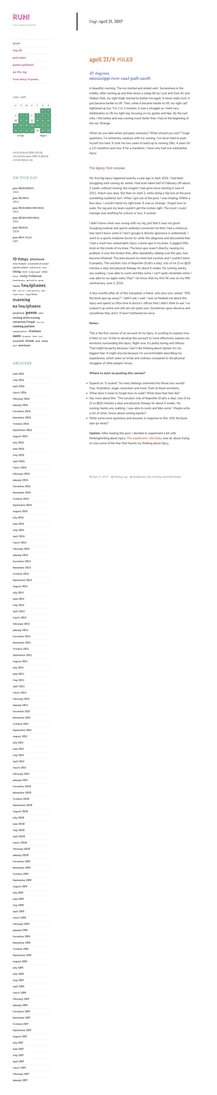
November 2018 (22, 942)
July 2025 (18, 442)
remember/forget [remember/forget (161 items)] (24, 322)
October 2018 (21, 949)
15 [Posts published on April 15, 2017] (43, 120)
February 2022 (21, 699)
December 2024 (22, 486)
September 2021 (22, 730)
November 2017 (21, 1017)
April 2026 (18, 386)
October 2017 (20, 1024)
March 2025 (19, 467)
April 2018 (18, 986)
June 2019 (18, 899)
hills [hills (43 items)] (14, 291)
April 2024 (19, 536)
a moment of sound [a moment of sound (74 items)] (38, 264)
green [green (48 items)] (41, 280)
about (16, 43)
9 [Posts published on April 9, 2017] (48, 115)
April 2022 (19, 686)
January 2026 (20, 405)
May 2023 (18, 605)
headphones (139, 477)
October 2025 (21, 423)
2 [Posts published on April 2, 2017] (48, 110)
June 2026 (18, 373)
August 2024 (20, 511)
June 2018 (18, 974)
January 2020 (20, 855)
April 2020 (19, 836)
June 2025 (18, 448)
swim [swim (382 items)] (17, 336)
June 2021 (18, 749)
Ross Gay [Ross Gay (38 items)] (40, 322)
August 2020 (20, 811)
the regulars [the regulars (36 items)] (26, 336)
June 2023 (18, 599)
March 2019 (19, 917)
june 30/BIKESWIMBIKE (26, 217)
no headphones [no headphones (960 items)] (27, 306)
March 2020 (20, 842)
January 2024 (20, 555)
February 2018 (21, 999)
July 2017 (18, 1042)
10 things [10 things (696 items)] (20, 259)
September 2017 (22, 1030)
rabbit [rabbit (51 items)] (40, 313)
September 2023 (22, 580)
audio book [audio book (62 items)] (35, 267)
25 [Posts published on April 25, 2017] (21, 130)
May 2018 (18, 980)
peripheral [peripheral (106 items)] (18, 313)
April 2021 (18, 761)
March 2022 (19, 692)
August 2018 (20, 961)
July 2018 (18, 967)
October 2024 (21, 498)
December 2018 (21, 936)
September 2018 (22, 955)
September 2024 (22, 505)
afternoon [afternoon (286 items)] (37, 259)
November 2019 (22, 867)
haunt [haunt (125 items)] (16, 286)
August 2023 (20, 586)
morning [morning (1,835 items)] (21, 299)
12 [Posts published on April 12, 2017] (26, 120)
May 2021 (18, 755)
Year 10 (17, 50)
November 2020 (22, 792)
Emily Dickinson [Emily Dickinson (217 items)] (31, 276)
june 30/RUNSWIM (23, 188)
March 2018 (19, 992)
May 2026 (18, 380)
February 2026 (21, 398)
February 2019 (21, 924)
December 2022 (22, 636)
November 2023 (22, 567)
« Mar (20, 135)
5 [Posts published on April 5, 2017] (26, 115)
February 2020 (21, 849)
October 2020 (21, 799)
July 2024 (18, 517)
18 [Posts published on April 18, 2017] (21, 125)
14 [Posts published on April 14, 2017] (37, 120)
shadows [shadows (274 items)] (34, 331)
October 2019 (21, 874)
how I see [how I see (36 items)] (21, 291)
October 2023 (21, 574)
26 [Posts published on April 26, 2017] (26, 130)
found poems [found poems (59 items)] (19, 280)
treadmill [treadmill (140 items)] (18, 341)
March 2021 (19, 767)
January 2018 (20, 1005)
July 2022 (18, 667)
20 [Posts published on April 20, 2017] (31, 125)
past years (19, 57)
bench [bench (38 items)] (44, 268)
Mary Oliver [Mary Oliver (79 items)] (31, 294)
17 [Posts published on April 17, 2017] (15, 125)
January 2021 (20, 780)
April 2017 (18, 1061)
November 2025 (22, 417)
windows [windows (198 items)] (24, 345)
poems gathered (23, 65)
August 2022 (20, 661)
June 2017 (18, 1049)
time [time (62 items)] (34, 336)
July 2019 (18, 892)
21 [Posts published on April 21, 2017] (37, 125)
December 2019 (21, 861)
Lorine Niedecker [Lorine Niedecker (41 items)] (33, 291)
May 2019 (18, 905)
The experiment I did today (144, 438)
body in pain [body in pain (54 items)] (34, 272)
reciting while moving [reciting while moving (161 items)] (26, 317)
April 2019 (18, 911)
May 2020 (18, 830)
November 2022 (22, 642)
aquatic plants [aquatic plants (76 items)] (20, 267)
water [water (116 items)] (45, 341)
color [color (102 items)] (44, 271)
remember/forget (171, 477)
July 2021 (18, 742)
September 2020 (22, 805)
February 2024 (21, 549)
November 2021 (21, 717)
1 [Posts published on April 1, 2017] (42, 110)
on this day (20, 72)
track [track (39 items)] (40, 336)
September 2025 (22, 430)
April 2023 (19, 611)
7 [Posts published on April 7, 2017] (37, 115)
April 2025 (19, 461)
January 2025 (20, 480)
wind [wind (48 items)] (15, 346)
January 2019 (20, 930)
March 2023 (19, 617)
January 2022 (20, 705)
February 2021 (21, 774)
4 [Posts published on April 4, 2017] (21, 115)
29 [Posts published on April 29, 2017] (42, 130)
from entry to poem (25, 79)
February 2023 (21, 624)
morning (156, 477)
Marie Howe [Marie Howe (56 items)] (18, 294)
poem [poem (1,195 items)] (31, 312)
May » (43, 135)
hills (149, 477)
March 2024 (19, 542)
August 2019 (20, 886)
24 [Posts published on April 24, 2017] (15, 130)
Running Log (120, 477)
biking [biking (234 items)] (17, 272)
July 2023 (18, 592)
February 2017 (21, 1074)
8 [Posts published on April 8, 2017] (43, 115)
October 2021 (20, 724)
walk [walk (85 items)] (37, 341)
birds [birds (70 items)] (25, 272)
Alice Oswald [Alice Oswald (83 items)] (19, 263)
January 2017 (20, 1080)
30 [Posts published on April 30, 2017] (48, 130)
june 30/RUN (20, 227)
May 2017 (18, 1055)
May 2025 (18, 455)
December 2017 (21, 1011)
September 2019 (22, 880)
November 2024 (22, 492)
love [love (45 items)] (43, 291)
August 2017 (20, 1036)
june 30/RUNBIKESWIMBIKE (28, 208)
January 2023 (20, 630)
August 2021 (20, 736)
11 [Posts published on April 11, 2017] (21, 120)
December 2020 (22, 786)
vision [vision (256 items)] (29, 341)
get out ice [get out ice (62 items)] (32, 280)
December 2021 (21, 711)
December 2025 (22, 411)
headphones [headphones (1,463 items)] (33, 285)
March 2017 (19, 1067)
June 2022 (18, 674)
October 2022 (21, 649)
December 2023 (22, 561)
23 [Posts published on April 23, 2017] (48, 125)
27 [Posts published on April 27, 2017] (32, 130)
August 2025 (20, 436)
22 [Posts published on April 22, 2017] (42, 125)
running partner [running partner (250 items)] (24, 326)
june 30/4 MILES (22, 237)
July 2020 (18, 817)
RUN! (21, 17)
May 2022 (18, 680)
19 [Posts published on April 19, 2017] (26, 125)
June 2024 (18, 523)
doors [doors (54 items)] (16, 276)
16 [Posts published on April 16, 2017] (48, 120)
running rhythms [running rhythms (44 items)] (20, 332)
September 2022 (22, 655)
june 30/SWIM (21, 198)
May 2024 (18, 530)
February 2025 (21, 473)
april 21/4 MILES (111, 59)
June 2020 (18, 824)
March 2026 (19, 392)
